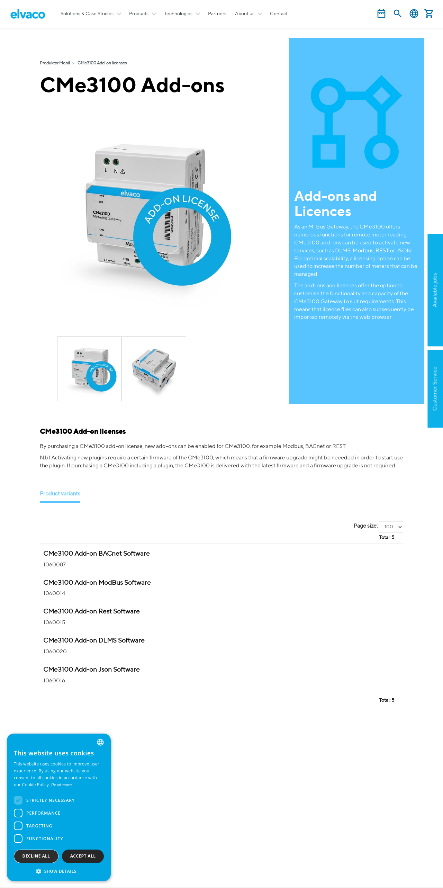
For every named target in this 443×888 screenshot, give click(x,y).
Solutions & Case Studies (87, 13)
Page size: (366, 526)
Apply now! (400, 324)
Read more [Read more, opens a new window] (61, 785)
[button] (59, 871)
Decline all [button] (36, 856)
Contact (279, 13)
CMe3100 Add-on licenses (102, 63)
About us (244, 13)
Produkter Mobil (55, 63)
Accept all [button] (83, 856)
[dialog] (59, 807)
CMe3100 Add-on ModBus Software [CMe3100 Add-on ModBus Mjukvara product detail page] (97, 583)
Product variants (60, 494)
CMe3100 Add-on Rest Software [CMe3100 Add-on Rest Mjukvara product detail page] (91, 611)
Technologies (178, 13)
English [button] (414, 13)
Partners (217, 13)
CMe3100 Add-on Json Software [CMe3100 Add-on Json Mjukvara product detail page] (91, 669)
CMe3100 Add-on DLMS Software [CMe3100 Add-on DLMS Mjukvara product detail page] (94, 640)
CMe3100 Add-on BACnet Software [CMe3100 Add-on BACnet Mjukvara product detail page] (96, 553)
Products (138, 13)
